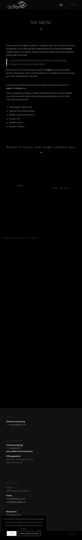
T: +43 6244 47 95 (13, 515)
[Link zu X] (74, 5)
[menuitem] (61, 5)
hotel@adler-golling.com (16, 502)
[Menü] (61, 5)
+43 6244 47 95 (14, 448)
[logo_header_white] (34, 5)
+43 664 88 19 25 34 (16, 425)
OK (12, 533)
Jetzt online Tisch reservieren (19, 451)
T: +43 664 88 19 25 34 (15, 499)
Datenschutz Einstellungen (29, 533)
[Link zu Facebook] (70, 5)
